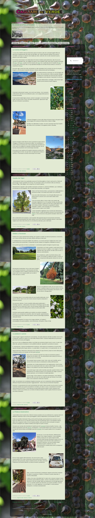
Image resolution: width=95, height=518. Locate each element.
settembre (72, 137)
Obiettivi (31, 43)
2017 (21, 65)
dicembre (72, 121)
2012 (69, 170)
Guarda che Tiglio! (18, 178)
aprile (71, 146)
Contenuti (38, 43)
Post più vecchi (59, 502)
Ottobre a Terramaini (19, 233)
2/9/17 (33, 213)
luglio (71, 141)
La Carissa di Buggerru (20, 50)
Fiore (68, 92)
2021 (59, 63)
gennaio (71, 152)
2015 (21, 63)
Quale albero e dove (63, 43)
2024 (69, 114)
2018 (69, 158)
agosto (71, 139)
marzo (71, 148)
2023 (69, 116)
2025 (69, 112)
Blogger (50, 514)
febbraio (71, 150)
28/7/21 (29, 427)
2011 (69, 172)
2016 (39, 63)
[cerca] (76, 61)
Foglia (68, 101)
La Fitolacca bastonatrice (21, 412)
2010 (69, 174)
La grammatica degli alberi (49, 43)
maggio (71, 144)
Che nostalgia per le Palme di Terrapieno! (23, 24)
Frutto (68, 99)
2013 (69, 168)
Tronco (68, 103)
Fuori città (19, 170)
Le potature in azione (19, 334)
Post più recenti (17, 502)
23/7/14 (38, 352)
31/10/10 (43, 426)
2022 (69, 118)
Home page (15, 43)
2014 (15, 63)
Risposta (69, 104)
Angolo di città (20, 326)
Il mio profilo (24, 43)
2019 (69, 156)
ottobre (71, 125)
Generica (24, 170)
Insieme (23, 226)
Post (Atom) (19, 505)
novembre (72, 123)
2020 (69, 154)
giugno (71, 143)
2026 (69, 110)
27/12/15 (39, 429)
